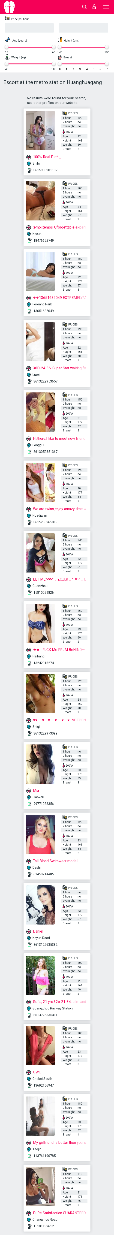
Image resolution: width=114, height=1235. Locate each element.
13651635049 (43, 311)
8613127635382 (45, 945)
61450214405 (43, 874)
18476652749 (43, 240)
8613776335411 (45, 1015)
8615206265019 (45, 522)
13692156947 (43, 1085)
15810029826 (43, 592)
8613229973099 (45, 733)
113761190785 (44, 1156)
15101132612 (43, 1226)
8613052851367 (45, 452)
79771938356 (43, 804)
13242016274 (43, 663)
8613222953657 (45, 381)
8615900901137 (45, 170)
